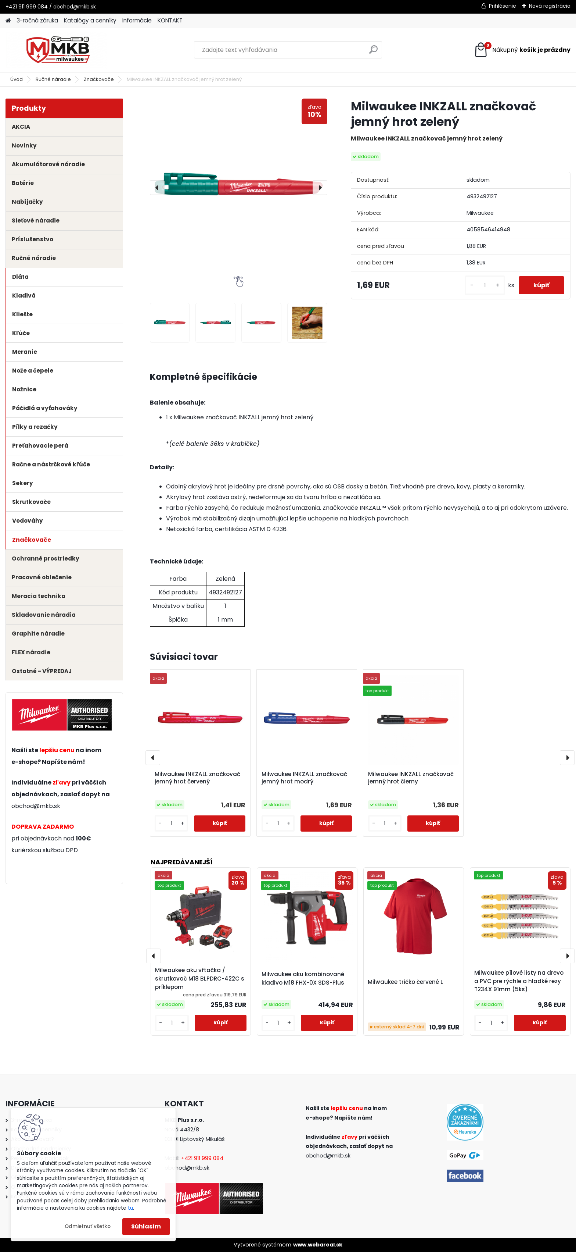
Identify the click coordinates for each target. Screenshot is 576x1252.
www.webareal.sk (317, 1244)
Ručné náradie (53, 79)
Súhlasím (146, 1226)
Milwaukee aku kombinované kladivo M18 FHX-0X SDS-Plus (303, 978)
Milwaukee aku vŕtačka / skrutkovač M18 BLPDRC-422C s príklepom (199, 978)
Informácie (137, 20)
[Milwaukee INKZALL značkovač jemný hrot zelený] (238, 187)
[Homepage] (8, 21)
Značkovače (99, 79)
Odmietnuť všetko (88, 1226)
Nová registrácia (549, 6)
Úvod (16, 79)
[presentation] (157, 187)
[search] (373, 52)
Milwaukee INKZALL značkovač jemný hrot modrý (304, 778)
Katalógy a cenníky (90, 20)
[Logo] (56, 50)
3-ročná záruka (37, 20)
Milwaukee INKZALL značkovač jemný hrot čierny (411, 778)
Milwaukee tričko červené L (405, 982)
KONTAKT (170, 20)
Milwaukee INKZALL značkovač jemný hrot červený (197, 778)
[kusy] (485, 285)
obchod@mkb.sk (35, 806)
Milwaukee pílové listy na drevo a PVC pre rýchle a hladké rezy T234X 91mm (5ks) (519, 981)
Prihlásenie (502, 6)
